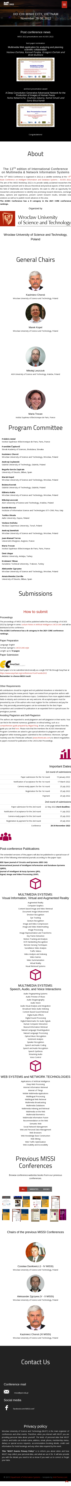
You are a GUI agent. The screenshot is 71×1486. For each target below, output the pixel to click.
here (17, 728)
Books (46, 1189)
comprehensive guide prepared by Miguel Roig (19, 725)
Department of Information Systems (25, 1476)
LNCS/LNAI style (22, 648)
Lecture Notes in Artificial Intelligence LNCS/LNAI (41, 624)
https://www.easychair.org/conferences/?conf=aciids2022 (23, 673)
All (23, 1189)
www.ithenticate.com (41, 738)
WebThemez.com (60, 1476)
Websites (34, 1189)
